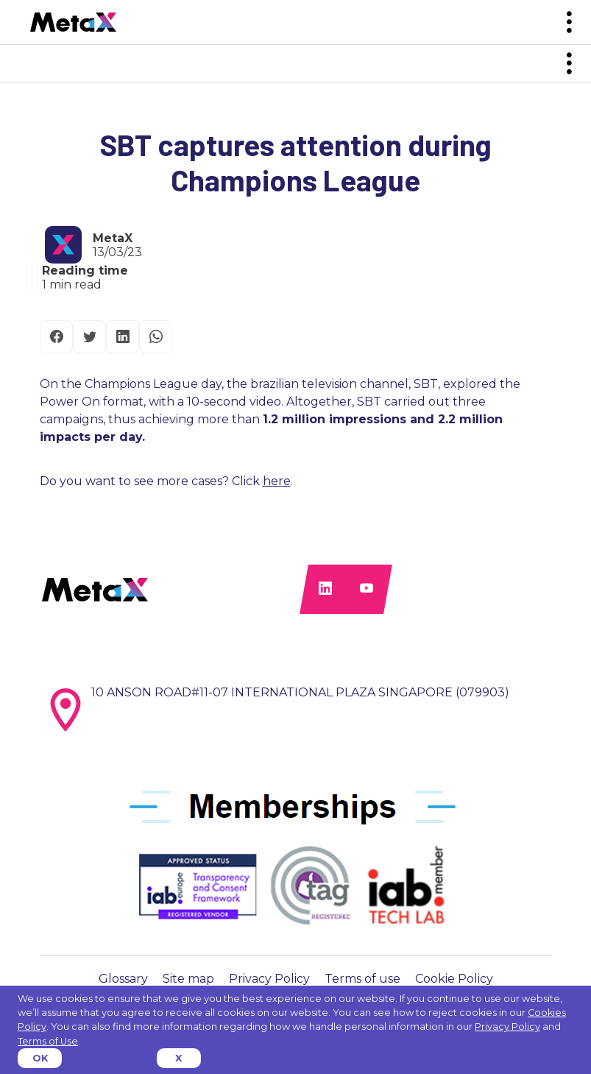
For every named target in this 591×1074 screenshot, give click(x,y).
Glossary (123, 979)
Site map (188, 979)
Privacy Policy (269, 979)
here (277, 481)
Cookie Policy (454, 979)
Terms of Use (48, 1041)
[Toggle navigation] (569, 22)
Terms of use (362, 979)
